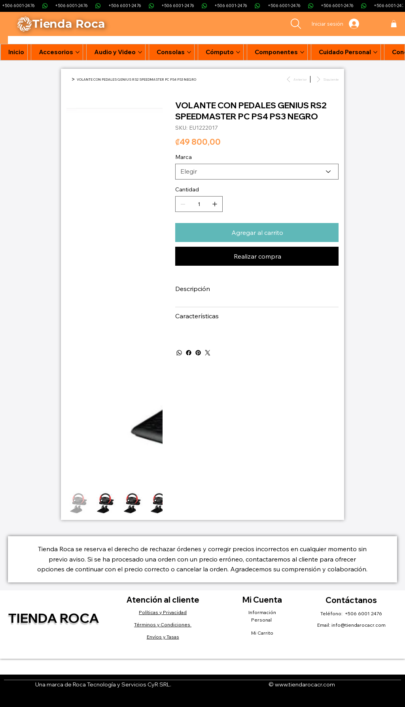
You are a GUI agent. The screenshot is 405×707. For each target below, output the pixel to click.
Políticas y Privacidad (163, 612)
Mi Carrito (262, 633)
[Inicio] (68, 79)
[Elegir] (257, 172)
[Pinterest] (198, 353)
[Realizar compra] (257, 256)
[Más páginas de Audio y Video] (140, 52)
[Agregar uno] (215, 204)
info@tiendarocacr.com (358, 625)
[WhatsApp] (179, 353)
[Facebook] (189, 353)
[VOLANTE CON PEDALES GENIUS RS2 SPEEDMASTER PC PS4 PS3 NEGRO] (136, 79)
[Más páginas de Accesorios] (77, 52)
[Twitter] (208, 353)
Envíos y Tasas (163, 637)
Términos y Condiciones (162, 625)
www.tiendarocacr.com (305, 684)
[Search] (296, 23)
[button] (394, 23)
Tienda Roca (53, 617)
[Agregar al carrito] (257, 232)
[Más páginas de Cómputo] (238, 52)
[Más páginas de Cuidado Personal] (375, 52)
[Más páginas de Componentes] (302, 52)
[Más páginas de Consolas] (189, 52)
